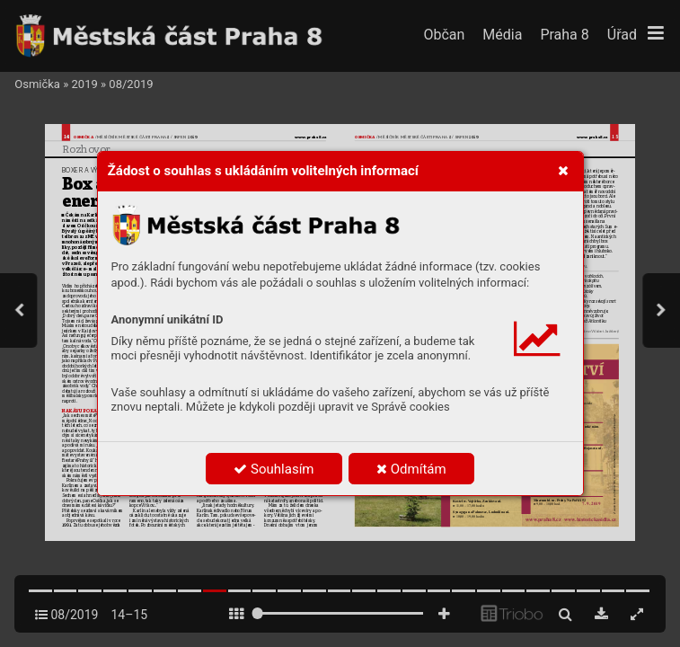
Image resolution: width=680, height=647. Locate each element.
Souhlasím (274, 469)
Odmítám (411, 469)
